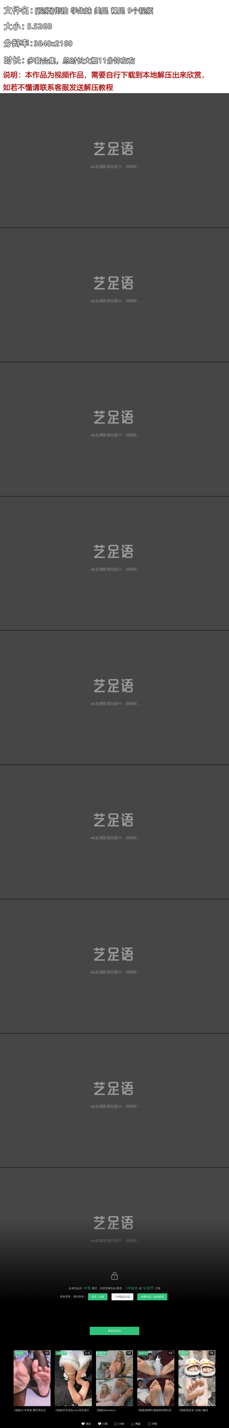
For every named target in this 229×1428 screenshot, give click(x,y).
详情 (154, 1423)
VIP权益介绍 (122, 1296)
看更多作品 (114, 1330)
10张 (121, 1423)
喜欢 (88, 1423)
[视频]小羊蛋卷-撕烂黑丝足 (30, 1410)
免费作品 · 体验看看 (152, 1296)
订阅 (105, 1423)
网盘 (138, 1423)
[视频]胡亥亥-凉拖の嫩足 (193, 1410)
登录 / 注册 (98, 1296)
